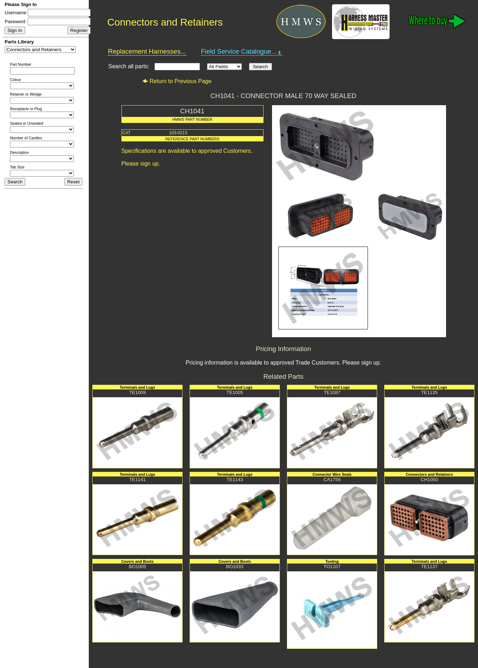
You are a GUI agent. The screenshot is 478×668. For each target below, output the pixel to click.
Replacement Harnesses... (147, 51)
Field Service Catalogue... (242, 51)
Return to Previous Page (176, 81)
